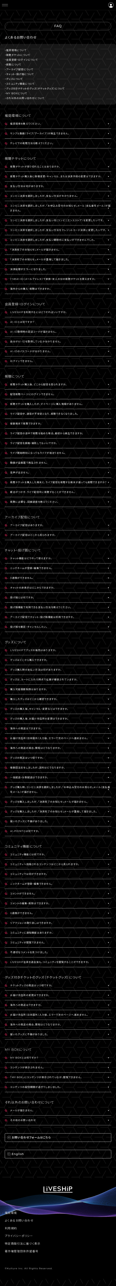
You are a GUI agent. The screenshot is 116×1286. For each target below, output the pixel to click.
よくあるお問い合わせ (19, 1220)
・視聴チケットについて (17, 55)
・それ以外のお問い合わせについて (24, 98)
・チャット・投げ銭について (19, 74)
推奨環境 (11, 1213)
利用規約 (11, 1228)
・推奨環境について (16, 50)
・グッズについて (14, 78)
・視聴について (13, 64)
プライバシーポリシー (19, 1236)
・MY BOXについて (16, 93)
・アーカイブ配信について (19, 69)
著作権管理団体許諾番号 (21, 1251)
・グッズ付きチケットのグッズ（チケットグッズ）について (35, 88)
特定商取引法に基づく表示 (23, 1243)
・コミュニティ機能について (20, 83)
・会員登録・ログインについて (21, 59)
